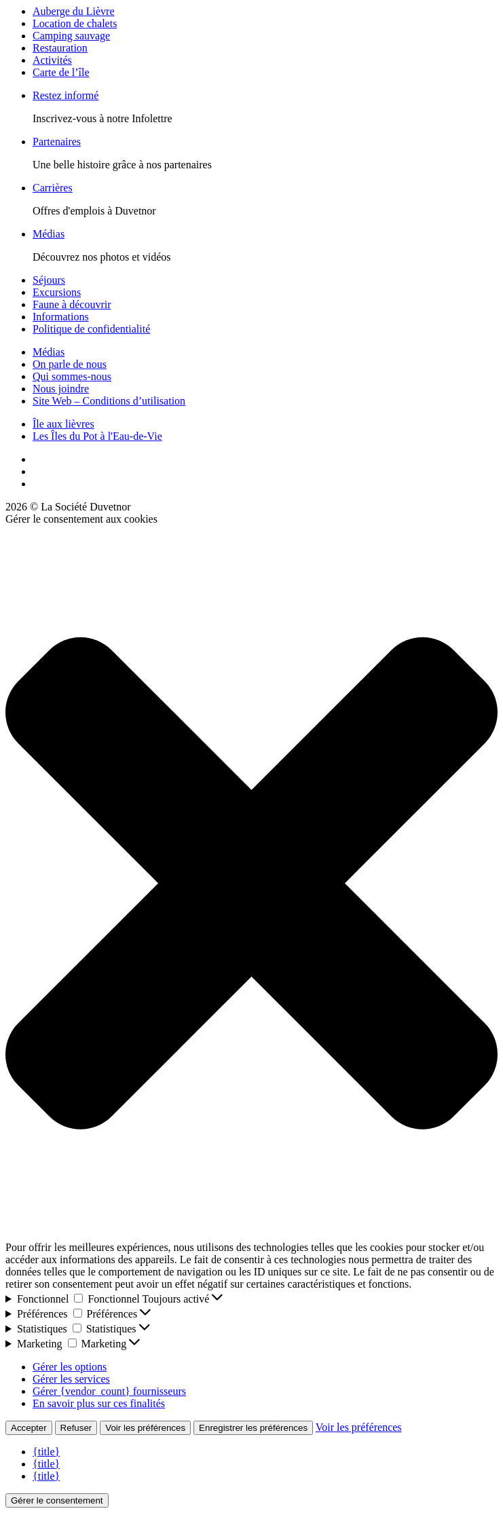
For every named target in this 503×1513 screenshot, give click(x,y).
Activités (52, 60)
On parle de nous (70, 364)
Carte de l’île (61, 72)
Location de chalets (75, 23)
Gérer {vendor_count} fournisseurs (109, 1391)
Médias (48, 234)
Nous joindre (61, 388)
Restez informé (65, 95)
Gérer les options (70, 1366)
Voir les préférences (145, 1428)
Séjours (49, 280)
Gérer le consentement (57, 1500)
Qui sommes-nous (72, 376)
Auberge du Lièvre (74, 11)
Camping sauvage (71, 35)
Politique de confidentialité (91, 329)
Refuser (76, 1428)
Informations (61, 316)
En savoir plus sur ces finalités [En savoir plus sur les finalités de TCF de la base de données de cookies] (99, 1403)
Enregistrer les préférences (253, 1428)
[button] (251, 883)
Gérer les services (71, 1379)
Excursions (57, 292)
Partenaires (57, 141)
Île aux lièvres (63, 424)
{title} (46, 1451)
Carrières (53, 187)
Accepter (29, 1428)
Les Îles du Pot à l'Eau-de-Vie (97, 436)
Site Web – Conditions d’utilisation (109, 401)
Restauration (60, 48)
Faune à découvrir (72, 304)
